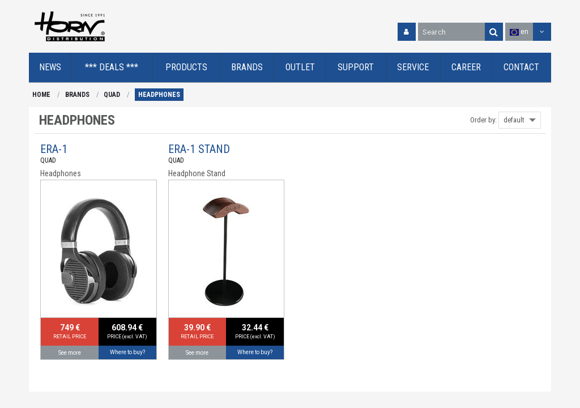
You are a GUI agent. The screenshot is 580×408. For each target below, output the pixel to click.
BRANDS (77, 95)
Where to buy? (127, 352)
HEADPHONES (159, 95)
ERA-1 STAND (199, 149)
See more (69, 353)
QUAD (112, 95)
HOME (41, 95)
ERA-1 (53, 149)
